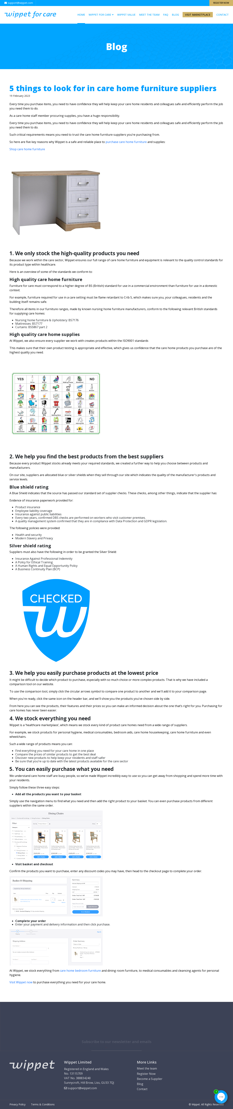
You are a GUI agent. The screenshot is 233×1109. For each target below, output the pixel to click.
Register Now (221, 2)
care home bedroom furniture (80, 971)
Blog (175, 14)
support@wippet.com (80, 1088)
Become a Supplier (149, 1079)
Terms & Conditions (43, 1104)
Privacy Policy (17, 1104)
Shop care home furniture (27, 149)
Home (81, 14)
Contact (222, 14)
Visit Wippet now (20, 982)
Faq (165, 14)
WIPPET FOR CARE (100, 14)
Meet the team (149, 14)
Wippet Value (126, 14)
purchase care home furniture (126, 142)
